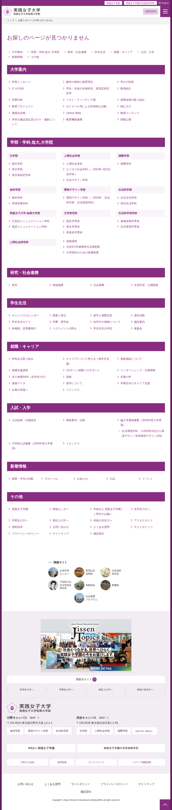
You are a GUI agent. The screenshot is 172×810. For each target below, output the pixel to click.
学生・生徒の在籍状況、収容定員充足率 (87, 91)
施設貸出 (98, 533)
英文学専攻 (73, 226)
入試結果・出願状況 (24, 420)
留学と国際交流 (102, 315)
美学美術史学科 (21, 175)
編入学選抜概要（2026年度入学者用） (140, 423)
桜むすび (125, 106)
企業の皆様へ (20, 389)
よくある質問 (101, 527)
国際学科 (126, 163)
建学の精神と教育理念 (79, 81)
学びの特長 (127, 81)
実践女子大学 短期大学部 (25, 213)
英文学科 (17, 169)
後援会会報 (18, 113)
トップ (10, 20)
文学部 (14, 155)
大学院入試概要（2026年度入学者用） (32, 446)
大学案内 (17, 52)
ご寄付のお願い (27, 762)
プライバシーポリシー (25, 533)
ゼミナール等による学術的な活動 (86, 106)
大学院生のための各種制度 (82, 252)
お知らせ (82, 478)
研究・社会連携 (77, 52)
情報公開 (125, 119)
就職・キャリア (123, 52)
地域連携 (58, 285)
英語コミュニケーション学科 (31, 226)
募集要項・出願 (75, 420)
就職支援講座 (20, 370)
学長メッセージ (21, 81)
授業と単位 (59, 315)
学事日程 (17, 99)
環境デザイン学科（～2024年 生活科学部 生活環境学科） (88, 200)
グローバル (51, 478)
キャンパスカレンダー (25, 315)
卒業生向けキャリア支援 (135, 383)
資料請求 (17, 527)
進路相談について (131, 358)
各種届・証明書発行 (24, 328)
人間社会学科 (74, 163)
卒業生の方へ (20, 520)
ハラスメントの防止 (65, 328)
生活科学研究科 (127, 213)
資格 (69, 376)
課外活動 (139, 315)
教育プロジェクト (22, 106)
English (165, 3)
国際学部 (123, 155)
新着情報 (17, 57)
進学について (74, 383)
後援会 (138, 328)
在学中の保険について (106, 321)
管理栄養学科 (20, 203)
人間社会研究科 (19, 242)
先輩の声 (125, 376)
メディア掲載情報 (141, 762)
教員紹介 (125, 88)
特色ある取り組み (22, 358)
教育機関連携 (74, 119)
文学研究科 (70, 213)
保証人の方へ (61, 520)
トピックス (73, 389)
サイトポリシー (143, 527)
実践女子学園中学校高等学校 (140, 3)
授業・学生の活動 (22, 478)
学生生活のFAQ (102, 328)
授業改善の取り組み (132, 99)
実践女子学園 (113, 3)
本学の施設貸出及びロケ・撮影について (33, 122)
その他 (35, 57)
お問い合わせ (61, 527)
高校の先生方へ (102, 520)
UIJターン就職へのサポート (83, 370)
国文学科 (17, 163)
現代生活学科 (129, 203)
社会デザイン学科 (77, 180)
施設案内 (139, 321)
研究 (14, 285)
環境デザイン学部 (74, 189)
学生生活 (100, 52)
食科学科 (17, 197)
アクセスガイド (143, 520)
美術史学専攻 (74, 232)
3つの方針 (18, 88)
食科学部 (15, 189)
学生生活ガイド (21, 321)
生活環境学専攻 (130, 226)
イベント (147, 478)
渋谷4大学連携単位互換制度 (83, 246)
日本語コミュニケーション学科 (31, 221)
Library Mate (73, 113)
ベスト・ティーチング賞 (81, 99)
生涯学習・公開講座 (146, 285)
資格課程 (71, 241)
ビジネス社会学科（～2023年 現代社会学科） (88, 172)
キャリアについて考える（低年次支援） (87, 361)
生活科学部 (125, 189)
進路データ (18, 383)
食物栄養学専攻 (130, 221)
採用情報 (62, 762)
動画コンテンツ (129, 113)
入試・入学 (147, 52)
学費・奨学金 (61, 321)
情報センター (61, 509)
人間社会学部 (72, 155)
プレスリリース (96, 762)
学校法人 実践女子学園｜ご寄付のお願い (108, 511)
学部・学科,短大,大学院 (45, 52)
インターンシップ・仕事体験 (137, 370)
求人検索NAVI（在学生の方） (30, 376)
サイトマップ (61, 533)
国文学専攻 (73, 221)
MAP (33, 717)
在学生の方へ (142, 509)
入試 (112, 478)
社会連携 (98, 285)
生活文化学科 (129, 197)
